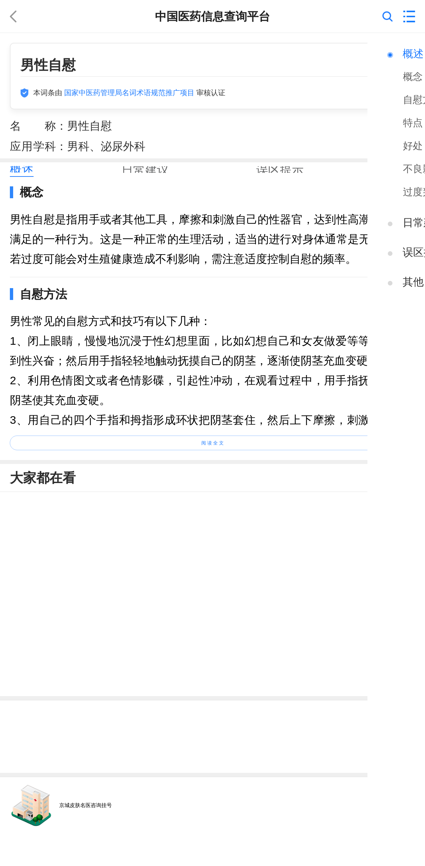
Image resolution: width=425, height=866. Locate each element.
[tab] (22, 169)
